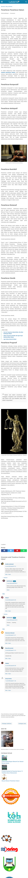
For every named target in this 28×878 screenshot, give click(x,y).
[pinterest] (17, 550)
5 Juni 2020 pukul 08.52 (12, 620)
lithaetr (7, 597)
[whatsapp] (23, 550)
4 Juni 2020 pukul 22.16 (10, 566)
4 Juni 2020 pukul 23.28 (10, 600)
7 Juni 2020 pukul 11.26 (10, 680)
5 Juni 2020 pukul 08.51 (12, 583)
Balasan (5, 577)
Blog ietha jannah (9, 648)
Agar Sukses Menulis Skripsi (10, 339)
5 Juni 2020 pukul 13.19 (10, 650)
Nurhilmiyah (9, 581)
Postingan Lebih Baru (6, 723)
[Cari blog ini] (26, 2)
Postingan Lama (22, 723)
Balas (6, 574)
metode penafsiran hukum (8, 72)
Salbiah (7, 663)
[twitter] (11, 550)
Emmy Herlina (8, 678)
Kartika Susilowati (9, 564)
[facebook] (4, 550)
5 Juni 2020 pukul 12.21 (10, 635)
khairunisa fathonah (9, 633)
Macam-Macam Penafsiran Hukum (10, 781)
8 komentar (12, 13)
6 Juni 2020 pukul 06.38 (10, 665)
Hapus (9, 574)
